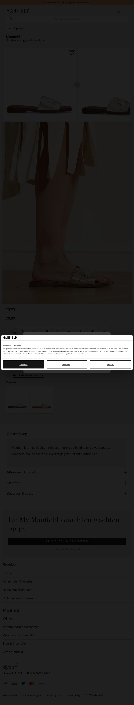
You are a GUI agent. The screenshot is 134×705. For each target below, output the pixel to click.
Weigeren (110, 364)
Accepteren (24, 364)
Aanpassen (67, 364)
